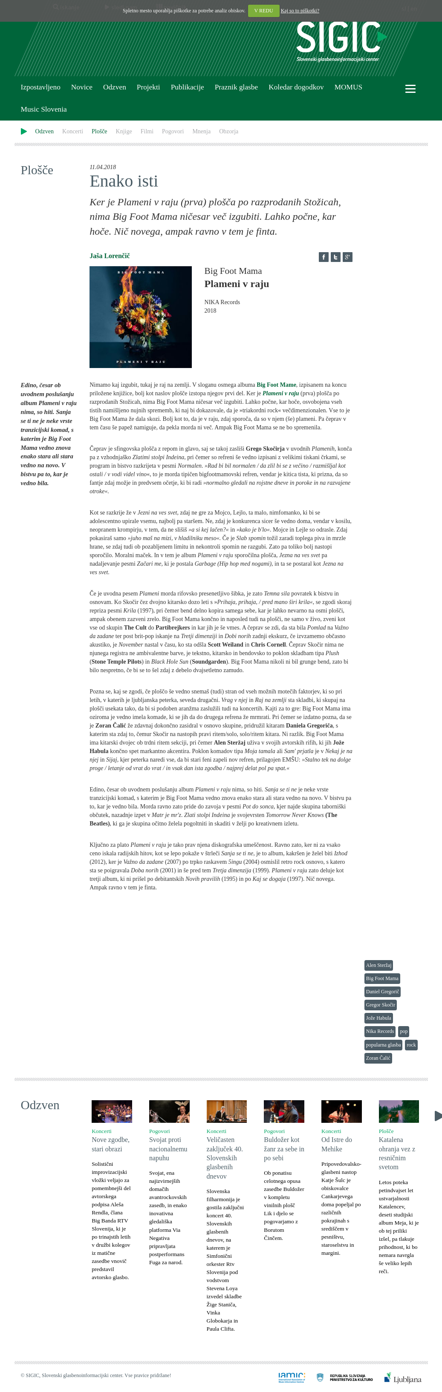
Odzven (114, 87)
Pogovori (173, 131)
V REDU (264, 11)
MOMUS (348, 87)
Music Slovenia (44, 109)
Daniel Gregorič (382, 992)
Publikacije (187, 87)
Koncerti (72, 131)
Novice (81, 87)
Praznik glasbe (236, 87)
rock (411, 1045)
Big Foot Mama (382, 978)
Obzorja (228, 131)
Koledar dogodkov (296, 87)
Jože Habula (378, 1018)
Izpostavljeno (41, 87)
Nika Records (380, 1031)
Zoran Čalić (378, 1058)
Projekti (148, 87)
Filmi (147, 131)
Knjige (124, 131)
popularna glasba (383, 1045)
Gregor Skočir (380, 1005)
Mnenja (201, 131)
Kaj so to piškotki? (300, 11)
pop (403, 1031)
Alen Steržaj (379, 965)
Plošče (99, 131)
